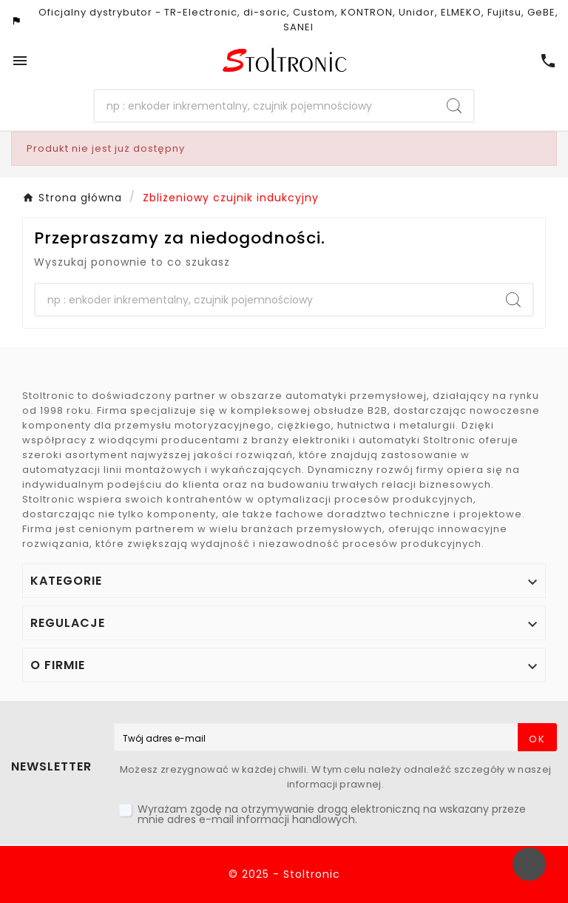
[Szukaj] (265, 105)
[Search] (454, 106)
